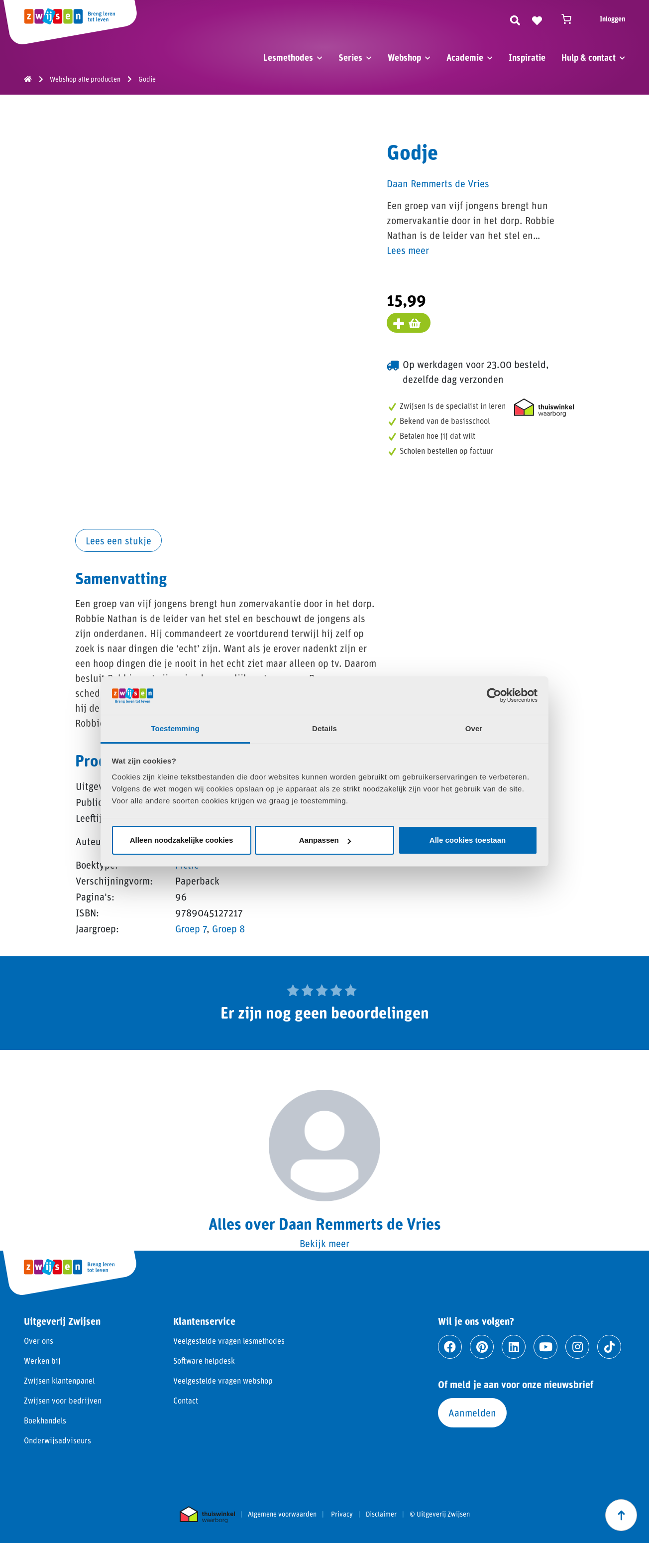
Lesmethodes (288, 57)
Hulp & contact (588, 57)
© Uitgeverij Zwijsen (440, 1514)
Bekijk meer (324, 1243)
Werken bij (42, 1360)
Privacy (342, 1514)
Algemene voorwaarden (282, 1514)
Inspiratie (527, 57)
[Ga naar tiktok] (609, 1347)
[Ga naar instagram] (577, 1347)
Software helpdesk (204, 1360)
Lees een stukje (118, 540)
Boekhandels (45, 1420)
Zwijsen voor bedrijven (63, 1400)
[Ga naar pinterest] (482, 1347)
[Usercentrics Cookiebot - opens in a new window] (494, 695)
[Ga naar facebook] (450, 1347)
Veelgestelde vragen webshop (223, 1380)
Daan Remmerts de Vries (438, 183)
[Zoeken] (515, 18)
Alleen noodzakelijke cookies (181, 840)
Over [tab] (474, 728)
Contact (185, 1400)
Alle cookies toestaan (468, 840)
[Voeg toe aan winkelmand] (409, 323)
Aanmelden (472, 1412)
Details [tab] (324, 728)
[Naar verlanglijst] (537, 18)
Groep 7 (191, 928)
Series (350, 57)
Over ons (38, 1340)
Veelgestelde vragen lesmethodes (229, 1340)
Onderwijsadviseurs (57, 1440)
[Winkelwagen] (571, 19)
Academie (464, 57)
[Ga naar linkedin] (514, 1347)
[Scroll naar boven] (621, 1515)
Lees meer (408, 250)
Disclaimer (381, 1514)
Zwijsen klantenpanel (59, 1380)
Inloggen (612, 18)
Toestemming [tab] (175, 728)
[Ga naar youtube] (545, 1347)
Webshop (404, 57)
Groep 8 (228, 928)
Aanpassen (325, 840)
